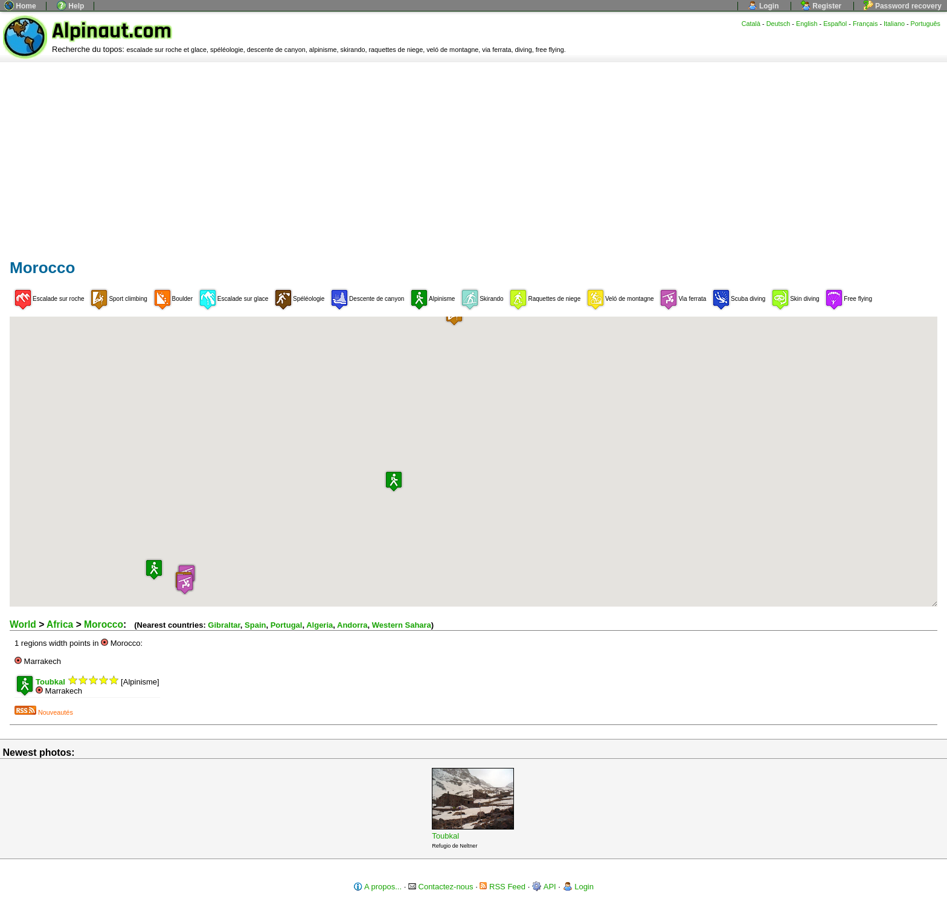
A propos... (377, 886)
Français (865, 23)
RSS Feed (502, 886)
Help (70, 6)
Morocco (103, 624)
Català (751, 23)
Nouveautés (43, 712)
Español (835, 23)
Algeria (319, 625)
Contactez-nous (441, 886)
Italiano (894, 23)
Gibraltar (224, 625)
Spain (255, 625)
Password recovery (903, 6)
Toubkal (445, 835)
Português (925, 23)
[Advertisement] (473, 152)
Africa (60, 624)
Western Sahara (401, 625)
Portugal (287, 625)
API (544, 886)
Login (763, 6)
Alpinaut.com (112, 31)
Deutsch (778, 23)
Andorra (352, 625)
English (807, 23)
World (23, 624)
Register (821, 6)
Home (20, 6)
